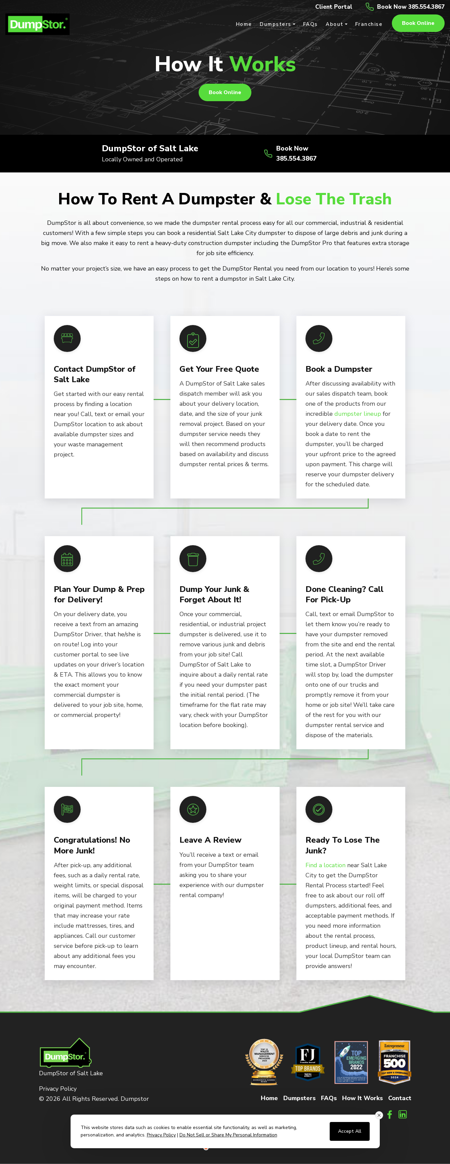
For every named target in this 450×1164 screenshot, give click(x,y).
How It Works (362, 1098)
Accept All (349, 1131)
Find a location (325, 865)
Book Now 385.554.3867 (408, 7)
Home (269, 1098)
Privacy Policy (58, 1088)
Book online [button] (418, 23)
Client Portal (328, 7)
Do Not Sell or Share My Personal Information (228, 1135)
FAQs (329, 1098)
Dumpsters (299, 1098)
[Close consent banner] (379, 1115)
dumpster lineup (357, 414)
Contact (399, 1098)
